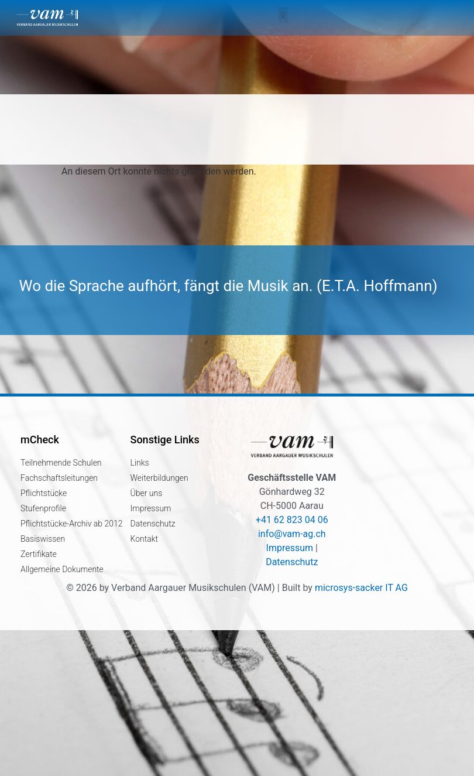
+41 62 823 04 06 (292, 519)
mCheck (39, 439)
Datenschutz (292, 562)
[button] (282, 14)
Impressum (290, 547)
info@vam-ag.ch (292, 533)
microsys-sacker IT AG (361, 587)
